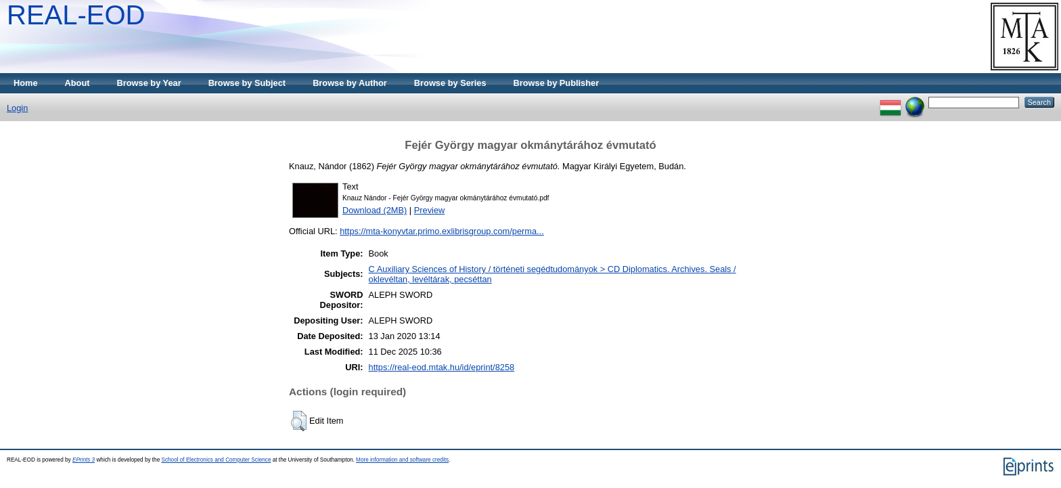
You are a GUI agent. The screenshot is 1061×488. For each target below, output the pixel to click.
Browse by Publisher (557, 83)
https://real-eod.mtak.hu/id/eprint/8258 (442, 367)
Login (17, 108)
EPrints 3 (83, 460)
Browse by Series (450, 83)
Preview (429, 210)
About (77, 83)
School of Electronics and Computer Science (216, 460)
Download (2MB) (374, 210)
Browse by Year (149, 83)
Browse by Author (350, 83)
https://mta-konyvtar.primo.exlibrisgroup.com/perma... (442, 231)
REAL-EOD (76, 15)
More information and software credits (402, 460)
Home (26, 83)
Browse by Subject (247, 83)
